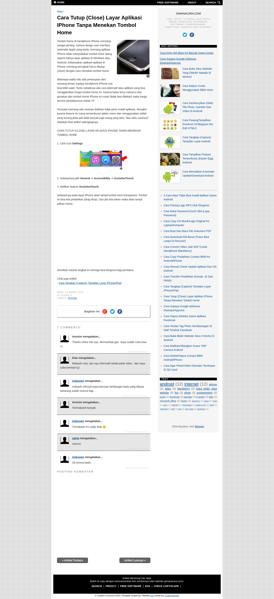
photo (187, 392)
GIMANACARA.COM (188, 13)
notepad (163, 409)
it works (200, 397)
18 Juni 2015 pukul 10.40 (136, 413)
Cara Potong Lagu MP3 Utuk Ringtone (186, 205)
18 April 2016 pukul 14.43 (136, 432)
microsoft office (168, 401)
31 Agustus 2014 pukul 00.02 (134, 373)
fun (176, 392)
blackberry (184, 388)
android (167, 384)
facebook (174, 397)
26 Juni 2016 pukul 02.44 (136, 468)
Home (60, 11)
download (187, 405)
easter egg (201, 405)
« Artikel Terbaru (72, 560)
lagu (211, 397)
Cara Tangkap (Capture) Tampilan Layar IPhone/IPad (90, 283)
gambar (188, 397)
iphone (72, 298)
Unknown (78, 380)
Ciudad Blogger (172, 595)
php (180, 409)
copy (165, 405)
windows (201, 409)
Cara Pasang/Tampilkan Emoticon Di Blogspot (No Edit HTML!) (197, 124)
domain (175, 405)
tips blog (189, 409)
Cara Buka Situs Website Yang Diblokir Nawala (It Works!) (197, 72)
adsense (196, 401)
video (168, 388)
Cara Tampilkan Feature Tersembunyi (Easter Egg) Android (197, 158)
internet (191, 384)
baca (206, 401)
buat (215, 401)
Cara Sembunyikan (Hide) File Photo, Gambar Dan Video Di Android (197, 107)
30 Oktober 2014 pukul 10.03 (134, 396)
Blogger (199, 426)
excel (162, 397)
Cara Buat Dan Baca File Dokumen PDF (187, 231)
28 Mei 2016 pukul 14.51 (137, 449)
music (184, 401)
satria (75, 438)
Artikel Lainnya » (135, 560)
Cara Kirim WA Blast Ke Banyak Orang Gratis (186, 52)
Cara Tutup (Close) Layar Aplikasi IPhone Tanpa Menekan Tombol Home (99, 25)
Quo (152, 595)
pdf (172, 409)
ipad (212, 405)
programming (204, 392)
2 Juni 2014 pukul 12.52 (137, 352)
